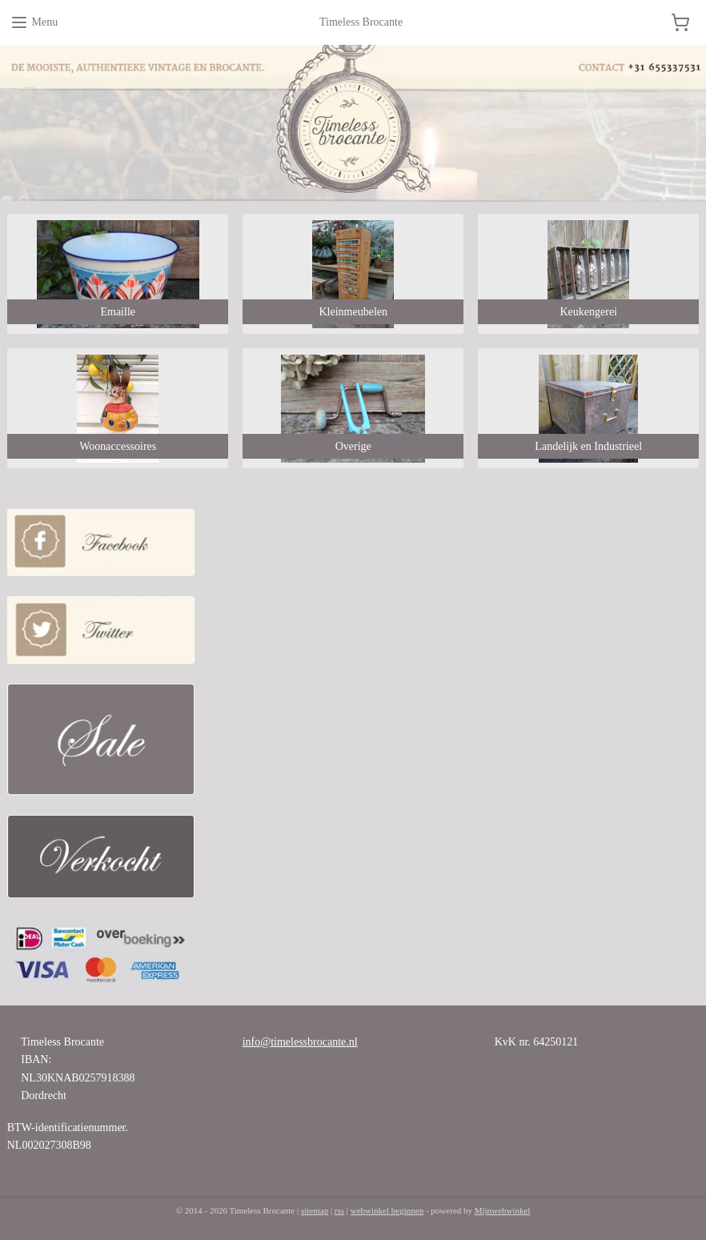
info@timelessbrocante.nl (300, 1042)
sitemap (314, 1210)
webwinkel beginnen (387, 1210)
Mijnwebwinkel (503, 1210)
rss (339, 1210)
